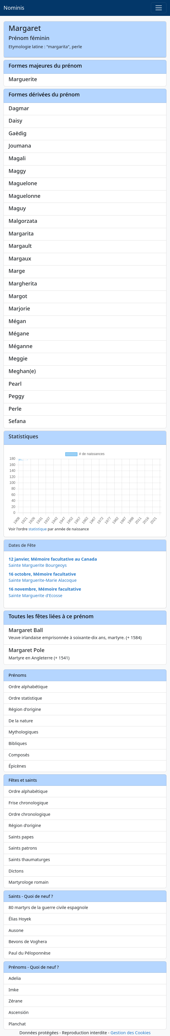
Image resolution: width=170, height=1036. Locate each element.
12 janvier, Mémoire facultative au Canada (53, 559)
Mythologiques (23, 732)
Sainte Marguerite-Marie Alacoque (43, 580)
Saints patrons (23, 848)
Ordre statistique (25, 698)
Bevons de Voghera (28, 941)
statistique (38, 529)
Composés (19, 755)
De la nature (21, 720)
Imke (14, 989)
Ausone (16, 930)
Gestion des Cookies (130, 1032)
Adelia (15, 978)
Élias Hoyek (20, 919)
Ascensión (19, 1012)
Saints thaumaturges (29, 859)
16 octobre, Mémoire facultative (42, 574)
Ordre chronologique (29, 814)
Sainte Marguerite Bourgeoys (38, 565)
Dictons (16, 871)
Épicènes (17, 766)
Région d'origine (25, 709)
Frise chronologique (28, 803)
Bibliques (18, 743)
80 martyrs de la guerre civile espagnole (48, 907)
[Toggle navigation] (158, 7)
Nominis (14, 7)
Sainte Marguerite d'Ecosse (35, 595)
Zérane (15, 1001)
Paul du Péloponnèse (29, 953)
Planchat (17, 1024)
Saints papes (21, 837)
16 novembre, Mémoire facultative (45, 589)
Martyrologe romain (29, 882)
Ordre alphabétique (28, 686)
